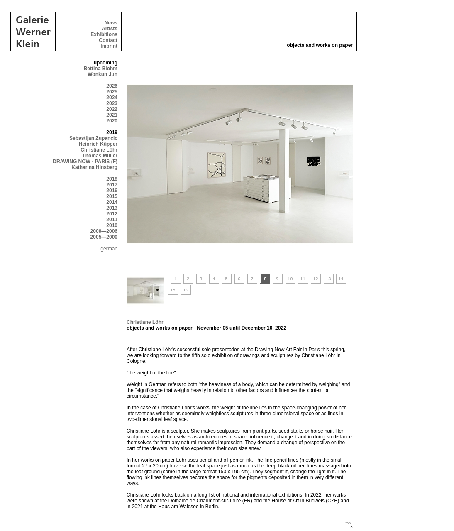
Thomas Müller (99, 156)
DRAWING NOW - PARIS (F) (85, 161)
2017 (111, 185)
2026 (111, 86)
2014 (111, 202)
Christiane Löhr (99, 150)
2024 (111, 97)
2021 (111, 115)
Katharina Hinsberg (94, 167)
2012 (111, 214)
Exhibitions (103, 34)
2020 (111, 121)
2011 (111, 220)
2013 (111, 208)
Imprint (108, 46)
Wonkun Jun (102, 74)
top (348, 523)
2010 (111, 225)
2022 (111, 109)
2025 (111, 92)
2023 (111, 103)
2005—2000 (103, 237)
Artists (109, 29)
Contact (108, 40)
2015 (111, 196)
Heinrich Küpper (98, 144)
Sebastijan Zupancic (93, 138)
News (111, 23)
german (108, 249)
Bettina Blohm (100, 68)
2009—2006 (103, 231)
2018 (111, 179)
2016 (111, 190)
